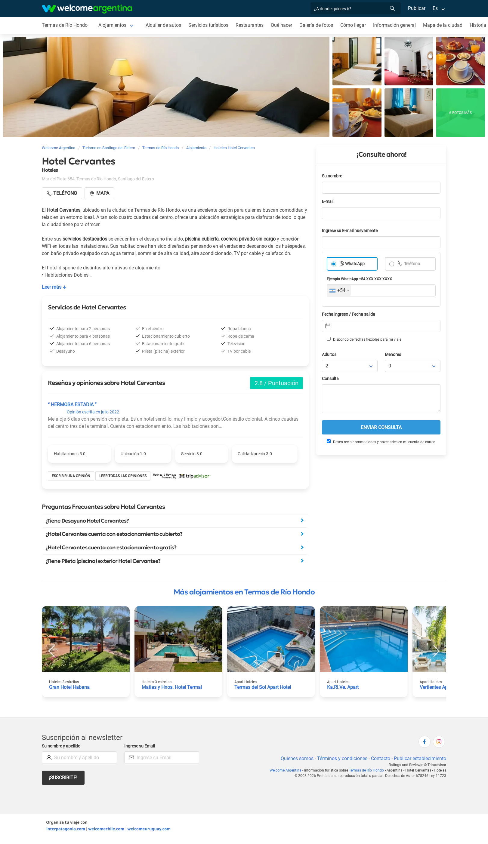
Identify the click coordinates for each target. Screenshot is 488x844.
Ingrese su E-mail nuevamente (350, 230)
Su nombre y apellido (61, 746)
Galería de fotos (316, 25)
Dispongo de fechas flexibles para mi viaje (364, 339)
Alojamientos (112, 25)
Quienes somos (297, 758)
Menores (393, 354)
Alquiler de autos (163, 25)
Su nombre (332, 176)
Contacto (380, 758)
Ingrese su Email (139, 746)
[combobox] (339, 290)
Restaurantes (250, 25)
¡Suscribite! (63, 778)
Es (435, 8)
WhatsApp (355, 263)
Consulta (330, 378)
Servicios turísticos (208, 25)
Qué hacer (281, 25)
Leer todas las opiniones (123, 476)
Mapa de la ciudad (442, 25)
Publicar (416, 8)
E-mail (327, 201)
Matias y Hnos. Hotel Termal (172, 687)
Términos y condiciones (342, 758)
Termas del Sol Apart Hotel (262, 687)
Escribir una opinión (71, 476)
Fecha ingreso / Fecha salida (348, 314)
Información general (394, 25)
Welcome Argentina (285, 770)
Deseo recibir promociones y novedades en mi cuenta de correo (381, 441)
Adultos (329, 354)
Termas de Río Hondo (65, 25)
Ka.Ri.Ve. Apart (343, 687)
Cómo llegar (353, 25)
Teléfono (411, 263)
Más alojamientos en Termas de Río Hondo (244, 592)
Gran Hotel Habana (69, 687)
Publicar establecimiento (420, 758)
